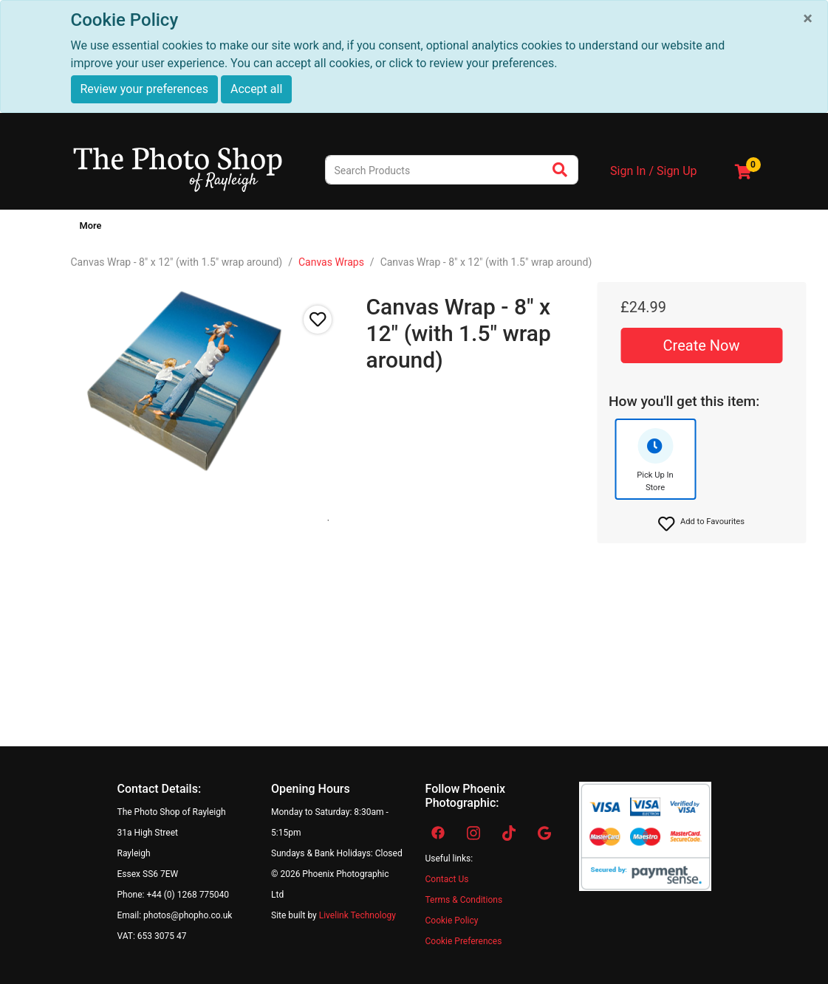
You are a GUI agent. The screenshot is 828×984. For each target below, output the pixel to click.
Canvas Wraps (331, 262)
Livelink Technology (357, 915)
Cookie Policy (452, 920)
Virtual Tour (679, 225)
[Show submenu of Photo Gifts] (324, 229)
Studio (352, 225)
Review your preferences (144, 89)
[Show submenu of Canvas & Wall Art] (253, 229)
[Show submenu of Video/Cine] (554, 229)
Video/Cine (521, 225)
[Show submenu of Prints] (154, 229)
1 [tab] (328, 520)
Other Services (600, 225)
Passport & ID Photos (435, 225)
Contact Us (447, 879)
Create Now (701, 345)
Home (89, 225)
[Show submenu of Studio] (375, 229)
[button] (701, 524)
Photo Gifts (291, 225)
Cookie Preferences (463, 941)
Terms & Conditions (464, 900)
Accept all (256, 89)
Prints (132, 225)
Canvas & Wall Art (206, 225)
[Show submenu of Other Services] (640, 229)
